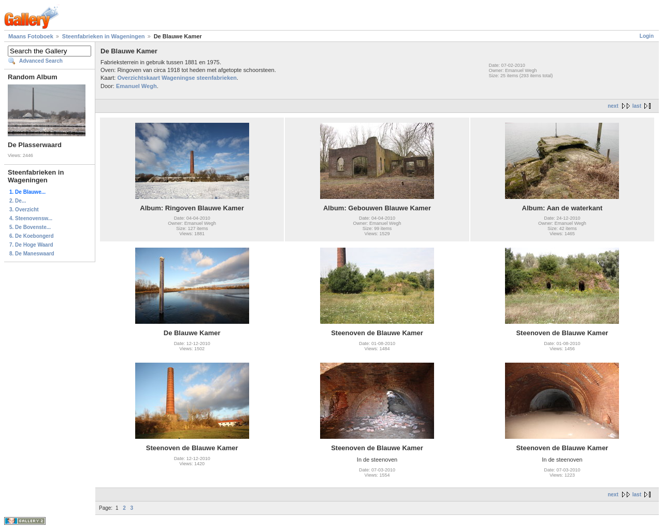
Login (647, 36)
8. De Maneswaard (31, 253)
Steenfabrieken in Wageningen (103, 36)
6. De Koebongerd (31, 236)
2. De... (17, 201)
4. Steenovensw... (30, 218)
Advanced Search (41, 61)
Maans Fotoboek (30, 36)
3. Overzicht (24, 209)
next (613, 106)
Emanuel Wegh (136, 86)
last (636, 106)
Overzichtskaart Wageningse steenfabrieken (177, 78)
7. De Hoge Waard (31, 245)
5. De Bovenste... (30, 227)
